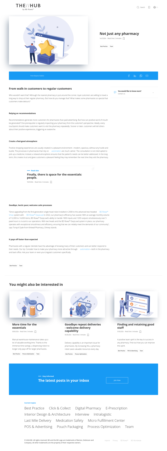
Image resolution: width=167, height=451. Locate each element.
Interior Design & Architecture (47, 419)
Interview (82, 419)
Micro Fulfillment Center (106, 425)
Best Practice (34, 413)
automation (56, 156)
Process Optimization (104, 431)
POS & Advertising (38, 431)
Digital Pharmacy (88, 413)
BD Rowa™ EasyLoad (35, 220)
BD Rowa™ (124, 440)
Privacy (115, 440)
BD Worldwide (136, 440)
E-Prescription (116, 413)
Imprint (107, 440)
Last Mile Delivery (37, 425)
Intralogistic (102, 419)
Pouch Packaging (70, 431)
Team (129, 431)
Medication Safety (69, 425)
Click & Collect (60, 413)
